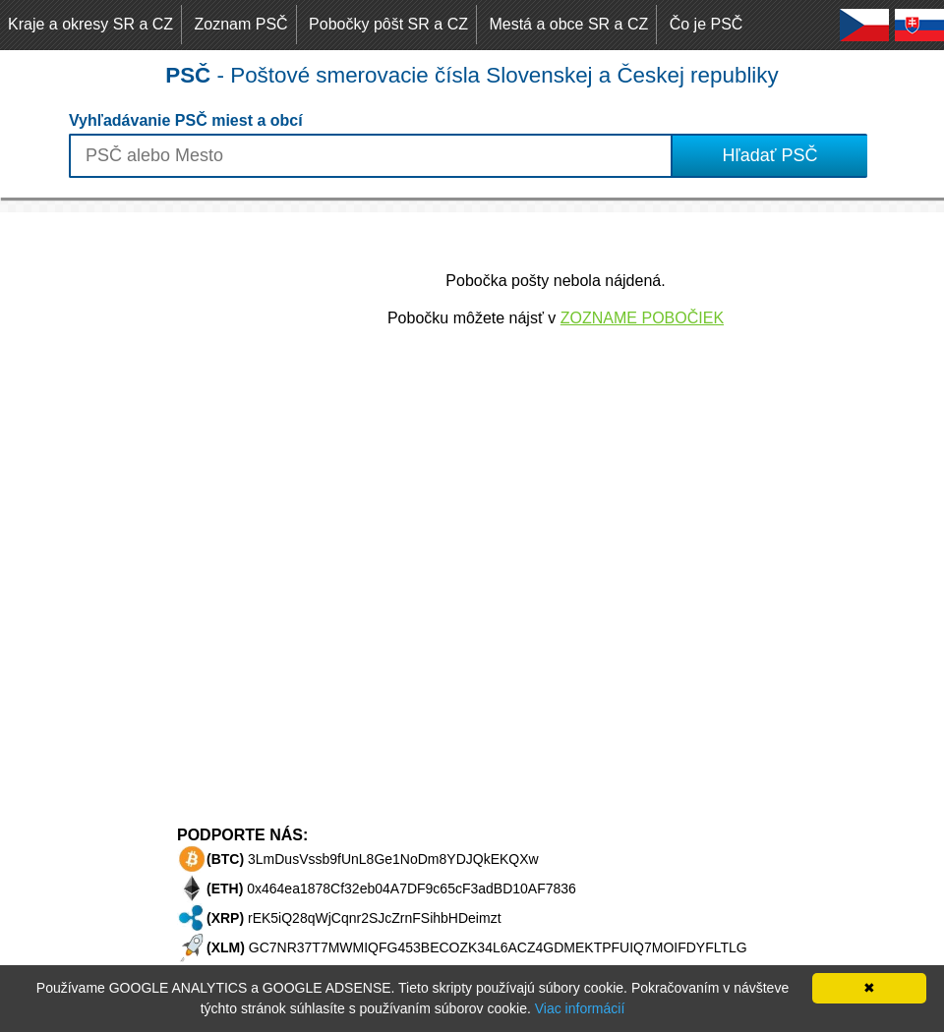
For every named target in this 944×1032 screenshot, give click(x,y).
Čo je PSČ (706, 24)
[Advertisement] (78, 507)
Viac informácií (580, 1008)
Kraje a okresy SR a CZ (90, 24)
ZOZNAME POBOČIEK (642, 318)
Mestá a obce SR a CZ (568, 24)
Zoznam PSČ (241, 24)
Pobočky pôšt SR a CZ (388, 24)
